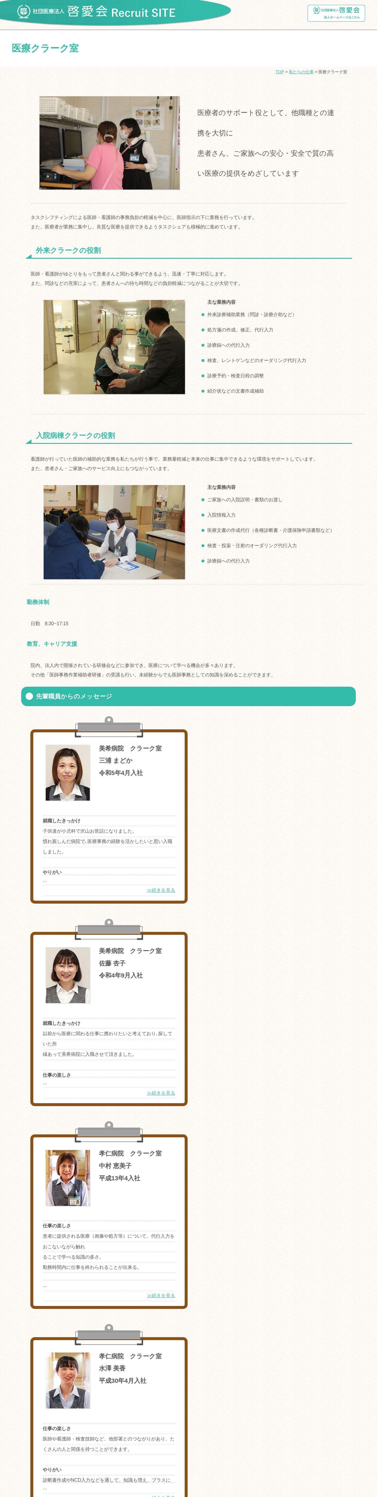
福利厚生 (24, 1249)
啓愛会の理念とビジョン (125, 1280)
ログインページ (31, 1435)
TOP (279, 71)
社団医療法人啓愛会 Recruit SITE (96, 10)
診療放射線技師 (213, 1366)
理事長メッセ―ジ (43, 1280)
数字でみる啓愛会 (180, 1280)
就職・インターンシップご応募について (59, 1231)
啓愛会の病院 (29, 1299)
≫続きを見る (148, 890)
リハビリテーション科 (123, 1366)
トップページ (29, 1196)
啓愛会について (31, 1266)
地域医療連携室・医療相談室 (54, 1381)
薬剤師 (80, 1366)
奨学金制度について (36, 1213)
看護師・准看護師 (43, 1366)
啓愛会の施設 (29, 1317)
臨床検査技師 (171, 1366)
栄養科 (288, 1366)
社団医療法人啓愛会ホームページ (336, 13)
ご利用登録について (36, 1418)
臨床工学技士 (255, 1366)
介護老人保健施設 (114, 1381)
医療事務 (154, 1381)
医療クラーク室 (217, 1381)
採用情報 (24, 1400)
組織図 (80, 1280)
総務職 (182, 1381)
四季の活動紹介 (31, 1334)
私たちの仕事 (301, 71)
